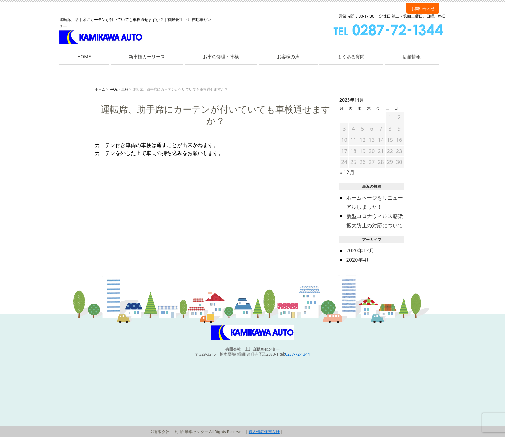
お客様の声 (288, 56)
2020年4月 (358, 259)
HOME (84, 56)
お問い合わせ (422, 8)
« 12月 (347, 172)
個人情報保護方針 (264, 431)
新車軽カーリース (147, 56)
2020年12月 (360, 250)
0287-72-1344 (297, 354)
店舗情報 (412, 56)
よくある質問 (351, 56)
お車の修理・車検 (221, 56)
